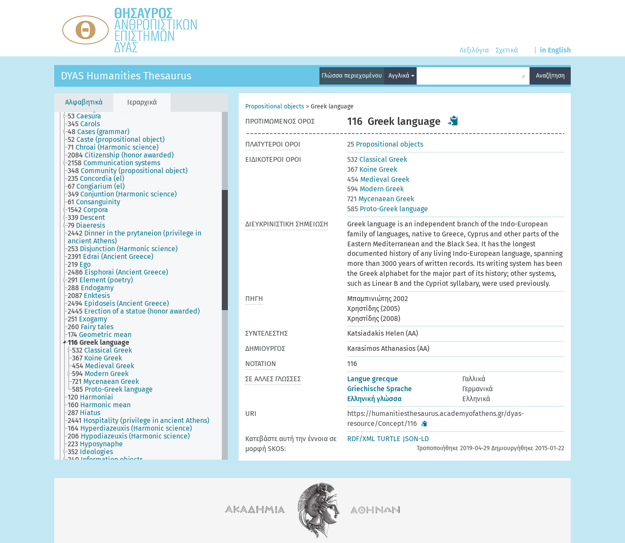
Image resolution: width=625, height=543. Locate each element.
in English (555, 50)
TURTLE (389, 439)
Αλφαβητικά (83, 102)
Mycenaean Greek (380, 199)
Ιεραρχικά (142, 102)
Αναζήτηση (550, 75)
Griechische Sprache (379, 389)
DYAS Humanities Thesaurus (126, 76)
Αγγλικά (401, 75)
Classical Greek (377, 159)
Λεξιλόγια (474, 50)
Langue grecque (372, 379)
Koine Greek (372, 169)
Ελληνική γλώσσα (374, 399)
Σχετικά (507, 50)
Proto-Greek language (387, 209)
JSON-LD (416, 439)
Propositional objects (274, 106)
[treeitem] (88, 116)
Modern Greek (375, 189)
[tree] (141, 286)
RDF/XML (361, 439)
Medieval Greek (378, 179)
